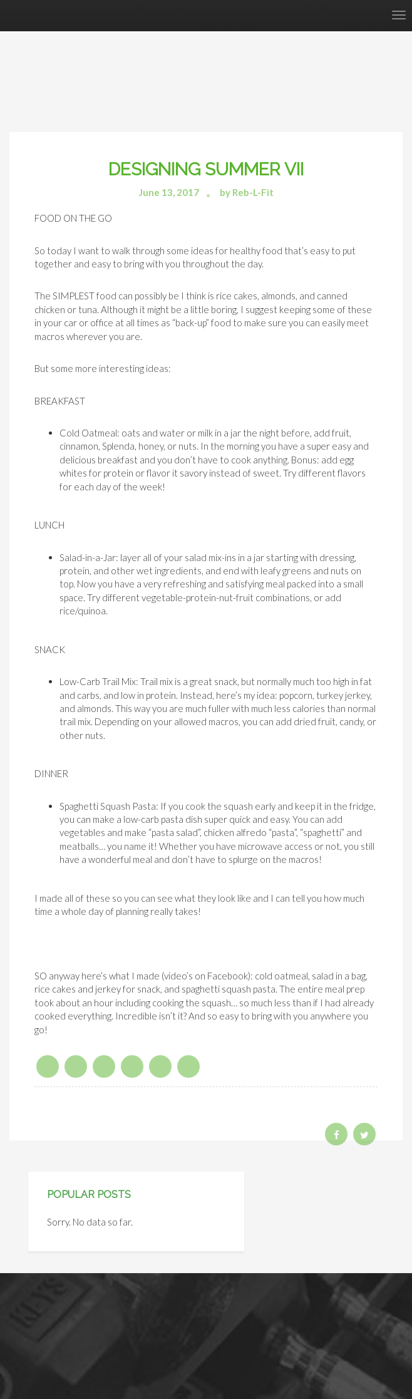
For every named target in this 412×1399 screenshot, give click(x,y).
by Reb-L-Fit (247, 192)
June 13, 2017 (169, 192)
